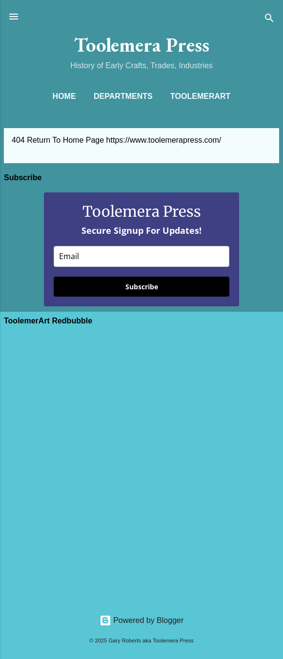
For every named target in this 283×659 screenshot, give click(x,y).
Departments (123, 96)
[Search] (269, 20)
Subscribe (141, 286)
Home (64, 96)
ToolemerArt (200, 96)
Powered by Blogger (142, 620)
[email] (141, 256)
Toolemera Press (141, 44)
